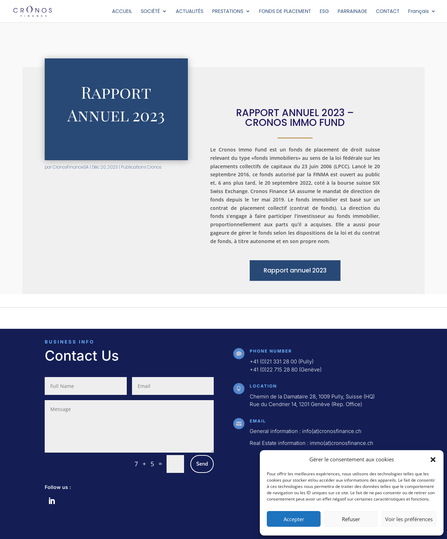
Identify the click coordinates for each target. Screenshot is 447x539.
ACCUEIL (122, 12)
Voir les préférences (409, 519)
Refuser (351, 519)
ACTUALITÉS (189, 12)
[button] (433, 459)
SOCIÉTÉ (150, 12)
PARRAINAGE (352, 12)
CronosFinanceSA (71, 167)
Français (418, 12)
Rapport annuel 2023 (295, 270)
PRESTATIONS (227, 12)
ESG (324, 12)
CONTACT (388, 12)
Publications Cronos (141, 167)
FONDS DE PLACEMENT (285, 12)
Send (202, 464)
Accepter (294, 519)
